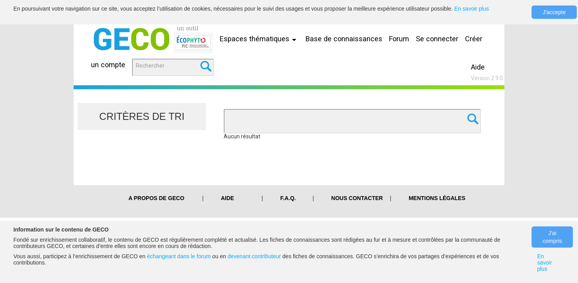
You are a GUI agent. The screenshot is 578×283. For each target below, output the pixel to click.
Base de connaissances (344, 39)
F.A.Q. (288, 198)
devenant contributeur (254, 256)
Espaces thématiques (260, 39)
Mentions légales (437, 198)
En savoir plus (471, 9)
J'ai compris (552, 237)
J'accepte (554, 12)
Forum (399, 39)
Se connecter (437, 39)
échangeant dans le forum (179, 256)
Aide (478, 67)
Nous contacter (357, 198)
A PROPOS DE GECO (156, 198)
